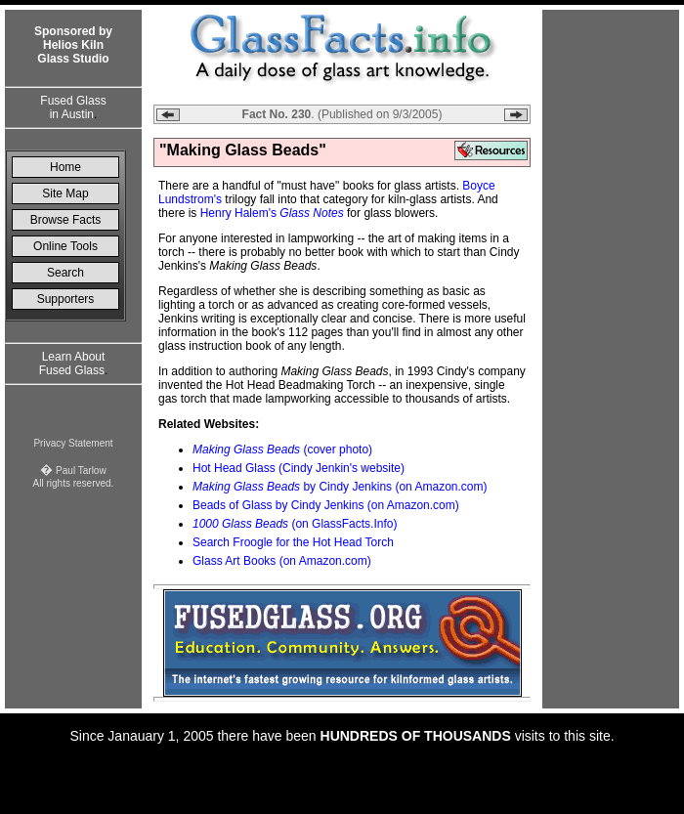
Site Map (65, 193)
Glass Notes (311, 213)
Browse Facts (66, 220)
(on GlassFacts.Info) (294, 524)
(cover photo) (282, 449)
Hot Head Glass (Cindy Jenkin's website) (298, 468)
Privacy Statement (72, 443)
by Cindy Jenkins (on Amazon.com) (339, 486)
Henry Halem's (238, 213)
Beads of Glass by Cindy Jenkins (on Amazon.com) (325, 505)
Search (65, 272)
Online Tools (65, 246)
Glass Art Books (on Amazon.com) (281, 561)
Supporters (66, 299)
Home (65, 167)
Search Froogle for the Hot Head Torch (293, 542)
